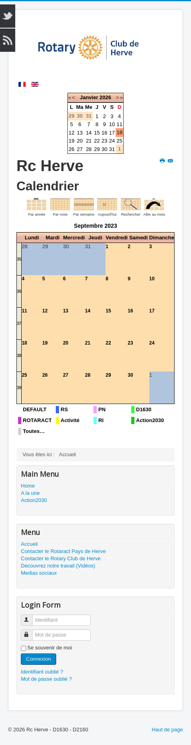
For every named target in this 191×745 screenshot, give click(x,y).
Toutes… (34, 431)
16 (104, 133)
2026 (105, 97)
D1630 (143, 409)
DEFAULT (35, 409)
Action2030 (150, 420)
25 (119, 141)
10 (112, 124)
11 (119, 124)
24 (112, 141)
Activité (70, 420)
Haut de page (167, 730)
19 (71, 141)
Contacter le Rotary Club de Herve (61, 558)
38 (19, 355)
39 (19, 388)
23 (104, 141)
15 (97, 133)
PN (102, 409)
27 (80, 149)
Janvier (89, 97)
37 (19, 323)
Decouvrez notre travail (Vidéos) (58, 566)
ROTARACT (37, 420)
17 (112, 133)
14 (88, 133)
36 (19, 291)
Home (28, 486)
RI (101, 420)
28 (88, 149)
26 (71, 149)
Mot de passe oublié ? (46, 679)
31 (112, 149)
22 (97, 141)
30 (104, 149)
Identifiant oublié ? (42, 672)
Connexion (38, 659)
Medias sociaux (39, 573)
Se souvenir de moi (49, 648)
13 (80, 133)
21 (88, 141)
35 (19, 259)
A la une (30, 493)
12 (71, 133)
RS (64, 409)
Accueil (29, 544)
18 (119, 132)
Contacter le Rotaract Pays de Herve (63, 551)
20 (80, 141)
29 (97, 149)
